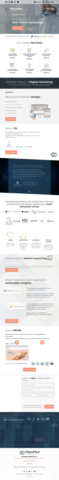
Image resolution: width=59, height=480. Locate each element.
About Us (16, 467)
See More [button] (10, 119)
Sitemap (42, 467)
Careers (37, 467)
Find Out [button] (17, 28)
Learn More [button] (11, 270)
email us (37, 2)
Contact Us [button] (30, 28)
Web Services (24, 467)
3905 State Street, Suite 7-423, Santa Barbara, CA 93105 (29, 458)
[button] (30, 191)
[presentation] (33, 401)
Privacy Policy (29, 476)
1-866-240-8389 (48, 2)
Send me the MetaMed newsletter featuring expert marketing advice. (33, 406)
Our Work (31, 467)
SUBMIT (49, 406)
